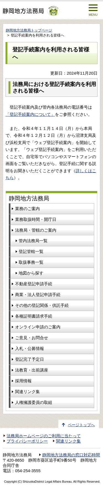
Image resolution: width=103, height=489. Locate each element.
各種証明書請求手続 (33, 316)
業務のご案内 (27, 208)
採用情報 (23, 380)
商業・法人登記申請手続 (37, 294)
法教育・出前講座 (31, 370)
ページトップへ (81, 425)
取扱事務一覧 (31, 262)
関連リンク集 (27, 391)
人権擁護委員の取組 (33, 402)
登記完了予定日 (29, 359)
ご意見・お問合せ (31, 337)
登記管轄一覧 (31, 251)
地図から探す (31, 273)
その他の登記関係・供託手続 (42, 305)
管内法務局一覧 (33, 240)
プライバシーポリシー (27, 441)
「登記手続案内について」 (30, 114)
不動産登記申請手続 (33, 283)
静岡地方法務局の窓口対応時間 (71, 455)
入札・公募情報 (29, 348)
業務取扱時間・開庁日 (35, 219)
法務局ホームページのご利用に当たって (44, 436)
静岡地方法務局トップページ (29, 30)
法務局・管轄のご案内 (35, 230)
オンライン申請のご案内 (37, 327)
